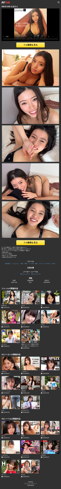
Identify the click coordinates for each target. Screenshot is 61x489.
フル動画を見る (30, 45)
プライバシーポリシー (30, 483)
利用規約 (30, 482)
